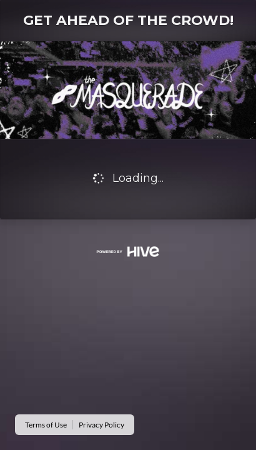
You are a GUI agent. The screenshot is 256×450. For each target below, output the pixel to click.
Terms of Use (46, 424)
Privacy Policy (101, 424)
